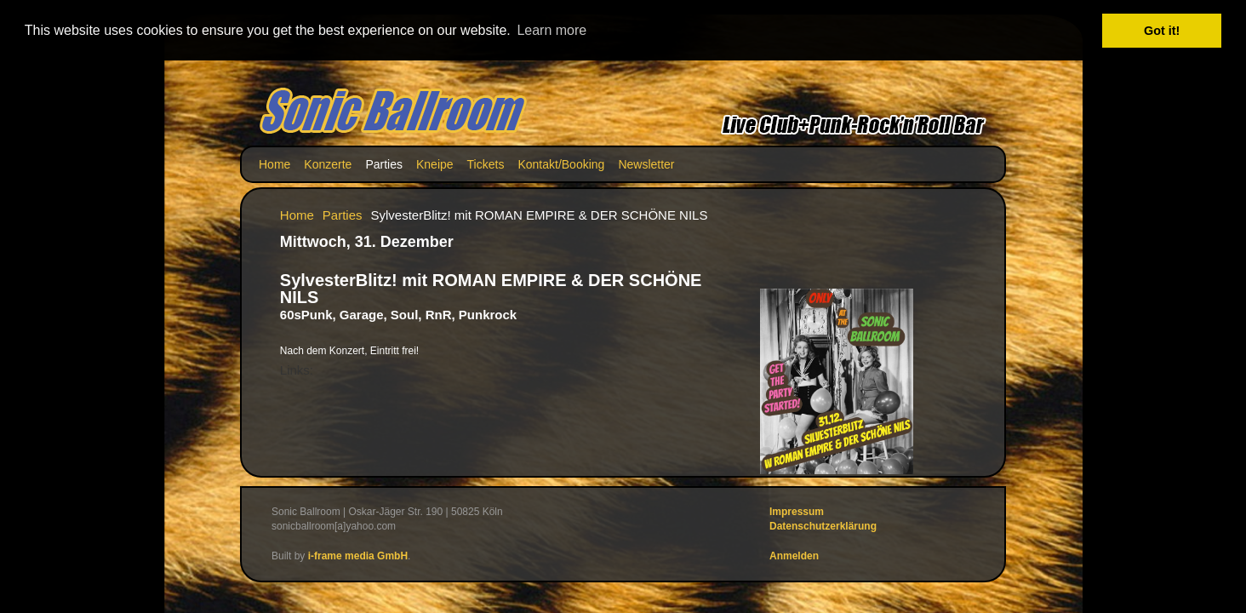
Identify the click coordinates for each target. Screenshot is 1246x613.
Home (274, 163)
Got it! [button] (1162, 30)
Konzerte (328, 163)
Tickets (486, 163)
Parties (384, 163)
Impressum (796, 511)
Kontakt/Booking (560, 163)
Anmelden (794, 554)
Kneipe (435, 163)
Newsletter (646, 163)
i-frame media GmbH (358, 554)
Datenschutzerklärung (823, 525)
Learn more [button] (551, 30)
